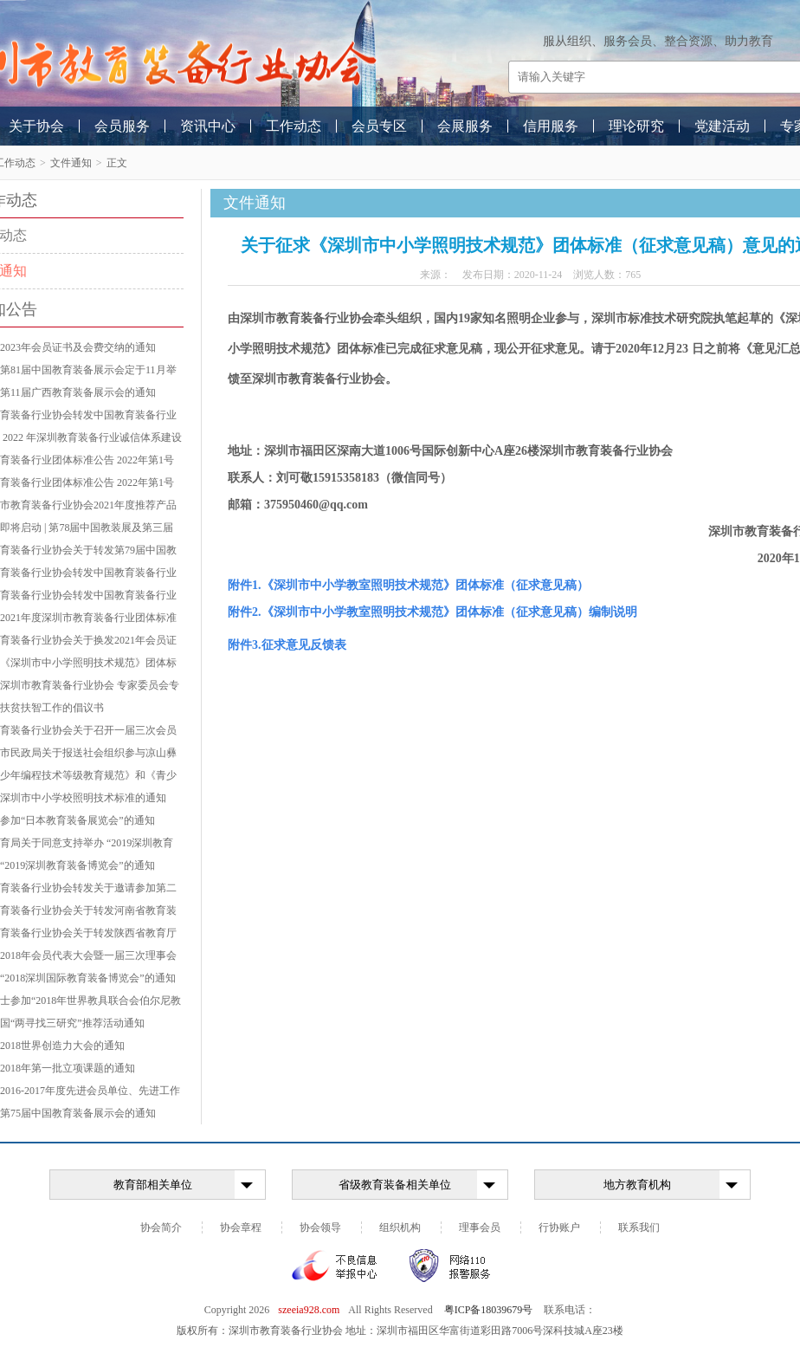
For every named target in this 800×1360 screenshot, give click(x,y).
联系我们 (639, 1227)
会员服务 (122, 126)
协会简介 (161, 1227)
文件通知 (71, 163)
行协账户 (559, 1227)
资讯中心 (207, 126)
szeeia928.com (308, 1310)
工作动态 (293, 126)
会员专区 (379, 126)
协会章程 (240, 1227)
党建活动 (722, 126)
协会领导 (320, 1227)
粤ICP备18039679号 (488, 1310)
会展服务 (465, 126)
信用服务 (550, 126)
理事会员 (479, 1227)
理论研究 (636, 126)
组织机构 (400, 1227)
